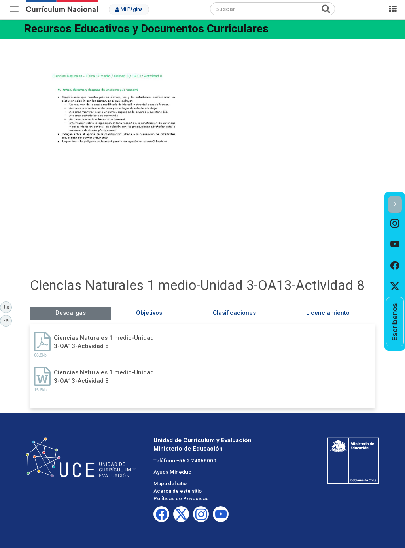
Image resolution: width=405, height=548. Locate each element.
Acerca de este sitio (177, 491)
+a (7, 306)
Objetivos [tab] (149, 312)
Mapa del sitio (170, 483)
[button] (395, 204)
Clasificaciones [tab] (234, 312)
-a (7, 320)
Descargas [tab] (70, 312)
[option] (395, 223)
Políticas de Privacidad (181, 498)
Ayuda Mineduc (172, 472)
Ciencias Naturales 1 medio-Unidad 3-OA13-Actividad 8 (104, 342)
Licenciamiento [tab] (328, 312)
